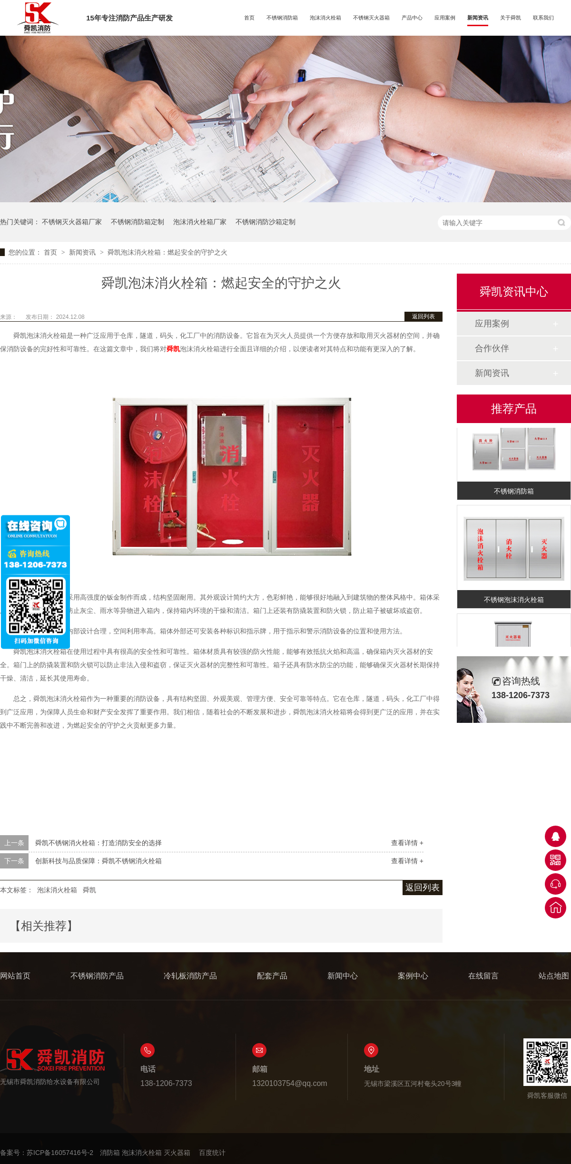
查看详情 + (407, 843)
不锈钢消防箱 (282, 17)
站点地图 (554, 976)
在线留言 (483, 976)
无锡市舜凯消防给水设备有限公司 (52, 1066)
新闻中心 (342, 976)
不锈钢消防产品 (97, 976)
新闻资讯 (477, 17)
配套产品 (272, 976)
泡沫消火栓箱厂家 (199, 222)
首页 (249, 17)
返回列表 (423, 316)
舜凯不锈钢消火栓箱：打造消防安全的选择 (98, 843)
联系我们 (543, 17)
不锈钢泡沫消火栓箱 (514, 602)
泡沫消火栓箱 (325, 17)
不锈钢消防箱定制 (137, 222)
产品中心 (412, 17)
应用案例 (444, 17)
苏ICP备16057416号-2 (60, 1152)
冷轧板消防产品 (190, 976)
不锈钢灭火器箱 (371, 17)
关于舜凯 (510, 17)
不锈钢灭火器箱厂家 (72, 222)
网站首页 (15, 976)
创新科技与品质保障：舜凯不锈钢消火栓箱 (98, 861)
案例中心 (413, 976)
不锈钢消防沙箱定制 (265, 222)
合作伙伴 (492, 348)
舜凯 (89, 890)
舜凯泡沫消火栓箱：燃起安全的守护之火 (167, 252)
